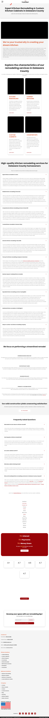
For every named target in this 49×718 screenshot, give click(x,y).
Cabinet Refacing (17, 492)
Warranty (4, 693)
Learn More (24, 549)
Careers (3, 688)
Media (24, 513)
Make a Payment (5, 697)
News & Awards (5, 686)
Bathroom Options (5, 674)
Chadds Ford (24, 504)
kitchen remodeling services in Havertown (31, 260)
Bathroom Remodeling (6, 672)
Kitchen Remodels (5, 661)
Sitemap (46, 716)
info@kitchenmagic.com (7, 641)
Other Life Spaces (5, 657)
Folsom (24, 508)
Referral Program (5, 695)
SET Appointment (24, 410)
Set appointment (24, 597)
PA (11, 646)
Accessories (4, 666)
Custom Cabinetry (5, 655)
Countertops (4, 659)
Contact (3, 684)
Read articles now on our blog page (22, 622)
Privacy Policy (41, 716)
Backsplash (4, 664)
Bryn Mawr (24, 502)
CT (6, 646)
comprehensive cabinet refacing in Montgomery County (29, 483)
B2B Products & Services (6, 662)
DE (7, 646)
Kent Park (31, 480)
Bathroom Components (6, 676)
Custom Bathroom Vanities (7, 678)
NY (10, 646)
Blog (3, 691)
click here (44, 394)
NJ (9, 646)
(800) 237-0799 (10, 638)
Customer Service (5, 689)
